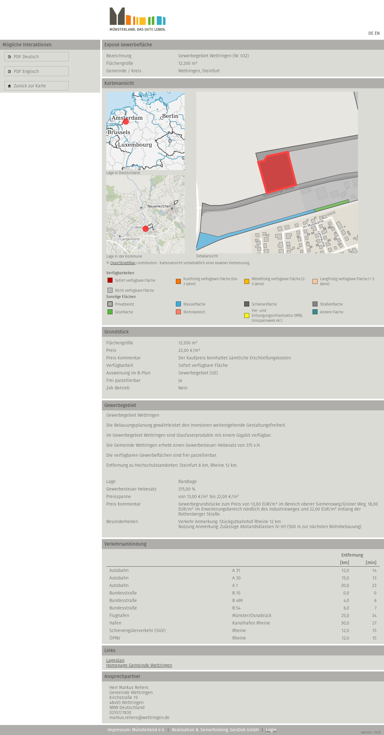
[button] (36, 56)
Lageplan (115, 660)
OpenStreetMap (122, 262)
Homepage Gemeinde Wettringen (139, 665)
